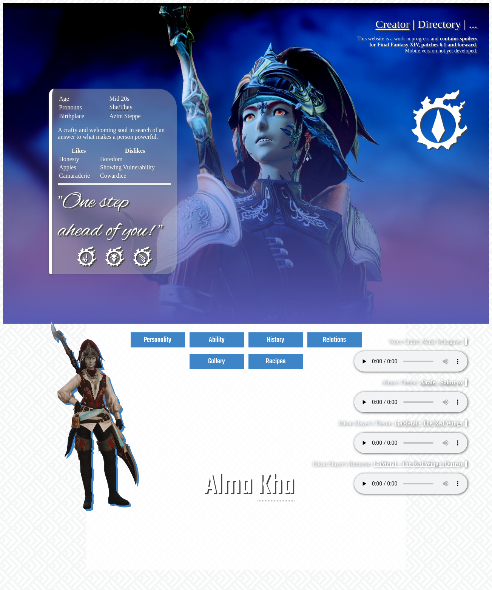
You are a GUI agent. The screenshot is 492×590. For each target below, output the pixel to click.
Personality (157, 340)
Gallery (216, 361)
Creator (392, 24)
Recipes (275, 361)
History (275, 340)
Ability (217, 340)
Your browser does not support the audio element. (410, 361)
